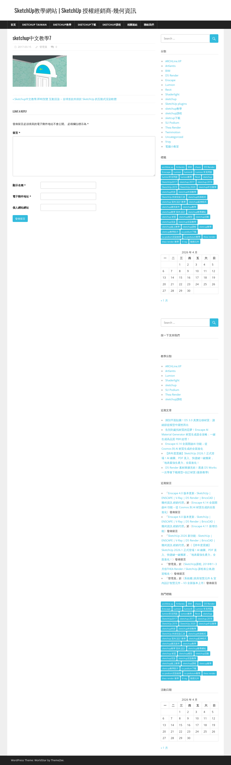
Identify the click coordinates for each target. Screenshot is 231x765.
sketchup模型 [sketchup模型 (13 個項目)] (185, 216)
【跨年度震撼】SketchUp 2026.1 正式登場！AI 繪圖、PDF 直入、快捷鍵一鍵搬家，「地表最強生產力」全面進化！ (188, 458)
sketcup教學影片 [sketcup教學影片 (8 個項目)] (170, 231)
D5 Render (171, 75)
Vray (168, 141)
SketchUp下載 (87, 24)
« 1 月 (164, 300)
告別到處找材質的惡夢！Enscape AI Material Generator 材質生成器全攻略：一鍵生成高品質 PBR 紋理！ (188, 434)
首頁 (13, 24)
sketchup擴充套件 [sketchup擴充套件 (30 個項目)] (171, 206)
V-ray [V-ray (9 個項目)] (184, 241)
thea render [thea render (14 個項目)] (209, 236)
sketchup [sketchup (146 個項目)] (207, 176)
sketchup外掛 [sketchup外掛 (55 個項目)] (168, 191)
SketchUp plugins (176, 103)
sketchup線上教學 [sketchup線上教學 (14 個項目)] (171, 226)
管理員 (43, 46)
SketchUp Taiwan (34, 24)
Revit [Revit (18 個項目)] (197, 176)
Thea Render (173, 127)
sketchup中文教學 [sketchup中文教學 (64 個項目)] (207, 187)
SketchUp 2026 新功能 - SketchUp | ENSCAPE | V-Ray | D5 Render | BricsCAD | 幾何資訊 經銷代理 (188, 540)
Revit (168, 89)
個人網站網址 (21, 207)
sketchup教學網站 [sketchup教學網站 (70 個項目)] (197, 211)
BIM (167, 70)
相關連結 (132, 24)
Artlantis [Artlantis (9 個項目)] (180, 167)
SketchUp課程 (112, 24)
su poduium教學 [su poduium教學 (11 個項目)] (192, 236)
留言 (16, 133)
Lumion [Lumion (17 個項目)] (177, 172)
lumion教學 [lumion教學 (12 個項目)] (186, 176)
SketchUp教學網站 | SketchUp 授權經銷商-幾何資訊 (75, 10)
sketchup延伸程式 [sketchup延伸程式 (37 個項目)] (197, 201)
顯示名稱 (19, 185)
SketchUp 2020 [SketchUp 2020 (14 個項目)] (187, 187)
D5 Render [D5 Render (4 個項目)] (209, 167)
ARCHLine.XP (173, 61)
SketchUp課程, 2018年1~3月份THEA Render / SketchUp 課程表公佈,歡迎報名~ (189, 568)
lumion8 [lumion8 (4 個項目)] (188, 172)
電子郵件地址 (22, 196)
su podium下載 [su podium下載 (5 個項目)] (189, 231)
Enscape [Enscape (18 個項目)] (166, 172)
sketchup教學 (173, 108)
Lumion (170, 85)
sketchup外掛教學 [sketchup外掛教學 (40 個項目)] (187, 191)
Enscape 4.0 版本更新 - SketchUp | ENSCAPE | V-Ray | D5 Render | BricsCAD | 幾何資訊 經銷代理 (188, 497)
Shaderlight (172, 94)
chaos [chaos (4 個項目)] (198, 167)
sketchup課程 (173, 113)
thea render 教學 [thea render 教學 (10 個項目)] (170, 241)
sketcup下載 (172, 118)
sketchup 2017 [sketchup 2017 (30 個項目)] (187, 182)
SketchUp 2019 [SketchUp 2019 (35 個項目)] (169, 187)
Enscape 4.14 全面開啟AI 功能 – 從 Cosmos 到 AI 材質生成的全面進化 (189, 507)
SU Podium (172, 122)
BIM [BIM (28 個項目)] (190, 167)
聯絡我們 (149, 24)
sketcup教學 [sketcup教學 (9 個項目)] (205, 226)
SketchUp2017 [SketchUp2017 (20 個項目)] (169, 182)
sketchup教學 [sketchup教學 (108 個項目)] (189, 206)
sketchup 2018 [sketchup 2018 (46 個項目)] (205, 182)
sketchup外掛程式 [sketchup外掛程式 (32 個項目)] (197, 197)
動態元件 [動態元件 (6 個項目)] (194, 241)
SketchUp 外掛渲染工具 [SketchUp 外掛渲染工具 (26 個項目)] (173, 197)
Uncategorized (174, 137)
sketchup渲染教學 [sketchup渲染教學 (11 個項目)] (187, 221)
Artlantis (170, 66)
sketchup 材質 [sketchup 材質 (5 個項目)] (169, 216)
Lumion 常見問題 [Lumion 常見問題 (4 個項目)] (203, 172)
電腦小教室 (172, 146)
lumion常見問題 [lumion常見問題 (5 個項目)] (170, 176)
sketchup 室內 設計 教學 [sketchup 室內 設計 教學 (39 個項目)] (174, 201)
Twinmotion (172, 132)
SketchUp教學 (62, 24)
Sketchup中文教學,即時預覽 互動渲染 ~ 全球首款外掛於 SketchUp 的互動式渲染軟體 (65, 99)
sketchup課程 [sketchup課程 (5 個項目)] (189, 226)
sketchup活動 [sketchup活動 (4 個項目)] (202, 216)
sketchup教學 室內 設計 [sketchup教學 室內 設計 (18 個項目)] (173, 211)
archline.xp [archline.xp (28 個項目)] (167, 167)
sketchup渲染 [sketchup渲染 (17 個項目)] (168, 221)
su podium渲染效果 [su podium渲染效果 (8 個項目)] (171, 236)
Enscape (170, 80)
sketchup (170, 99)
